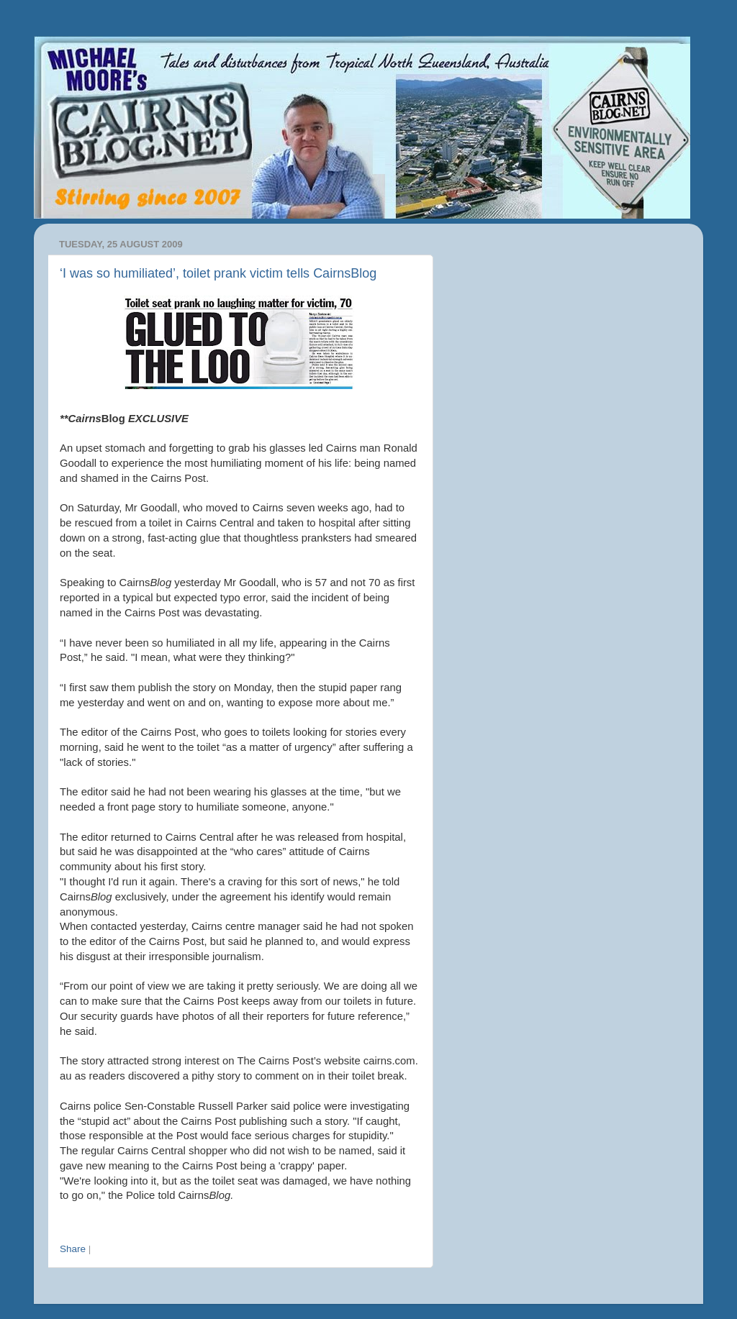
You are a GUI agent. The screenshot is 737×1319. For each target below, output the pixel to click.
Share (73, 1248)
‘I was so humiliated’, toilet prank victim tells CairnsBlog (218, 273)
